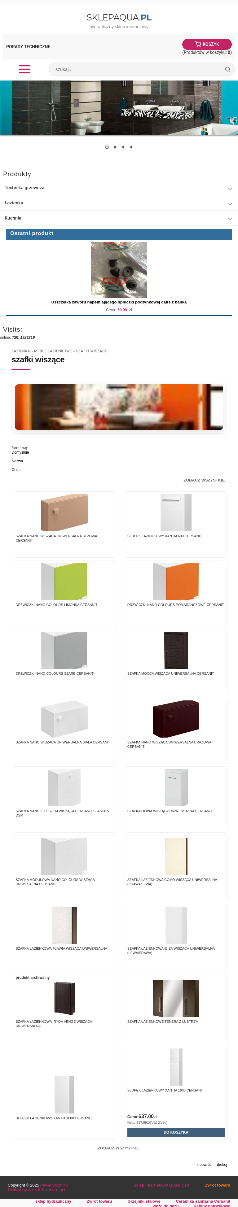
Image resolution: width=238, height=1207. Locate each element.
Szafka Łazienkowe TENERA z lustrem (163, 1021)
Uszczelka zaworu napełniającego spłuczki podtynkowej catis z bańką (119, 302)
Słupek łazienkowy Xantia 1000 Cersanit (53, 1118)
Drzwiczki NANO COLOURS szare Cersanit (54, 673)
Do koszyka (176, 1132)
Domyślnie (20, 452)
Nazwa (17, 461)
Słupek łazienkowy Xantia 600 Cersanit (164, 536)
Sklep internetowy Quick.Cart (161, 1185)
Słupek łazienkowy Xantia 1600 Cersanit (165, 1090)
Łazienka (14, 203)
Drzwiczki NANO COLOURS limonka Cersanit (56, 605)
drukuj (222, 1164)
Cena (15, 470)
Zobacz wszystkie (204, 480)
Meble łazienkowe (53, 351)
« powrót (203, 1164)
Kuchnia (13, 218)
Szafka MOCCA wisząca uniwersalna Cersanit (170, 673)
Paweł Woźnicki (54, 1185)
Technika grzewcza (24, 187)
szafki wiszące (91, 351)
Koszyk (211, 44)
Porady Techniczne (28, 46)
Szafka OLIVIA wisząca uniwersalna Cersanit (169, 811)
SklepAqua (119, 17)
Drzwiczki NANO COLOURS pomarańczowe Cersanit (175, 605)
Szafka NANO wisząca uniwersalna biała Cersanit (62, 742)
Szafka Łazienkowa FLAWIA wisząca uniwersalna (61, 948)
